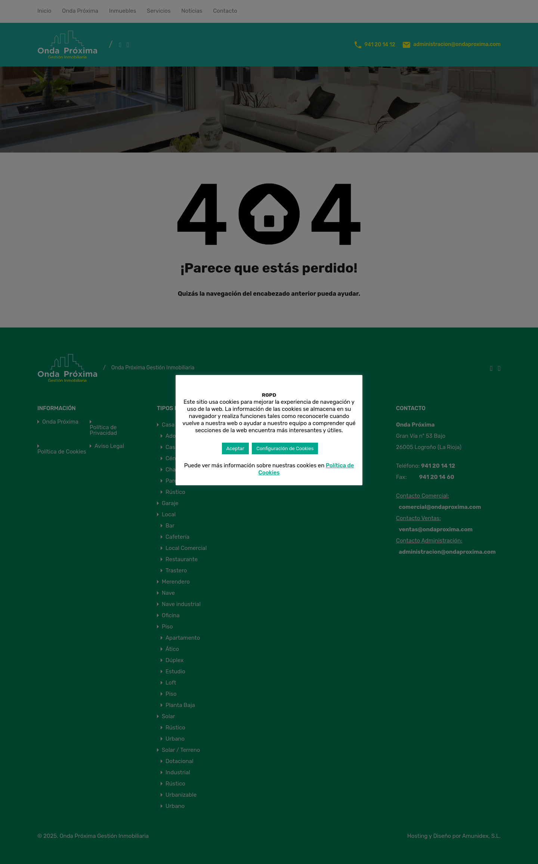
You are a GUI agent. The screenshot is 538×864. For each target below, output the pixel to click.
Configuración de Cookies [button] (284, 448)
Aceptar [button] (235, 448)
